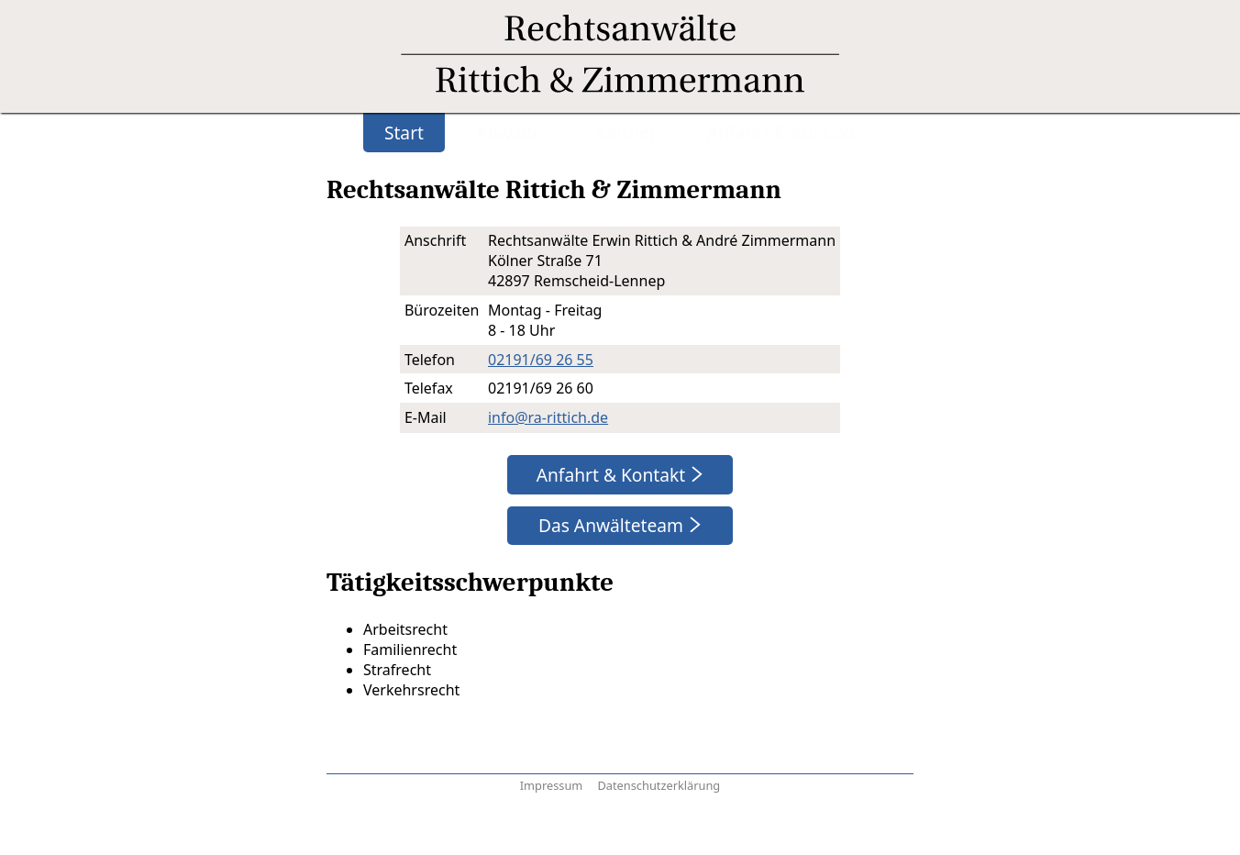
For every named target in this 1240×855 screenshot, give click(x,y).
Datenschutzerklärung (658, 785)
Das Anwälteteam (613, 525)
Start (404, 132)
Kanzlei (624, 132)
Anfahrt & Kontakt (781, 132)
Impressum (551, 785)
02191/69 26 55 (540, 360)
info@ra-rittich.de (548, 417)
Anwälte (509, 132)
